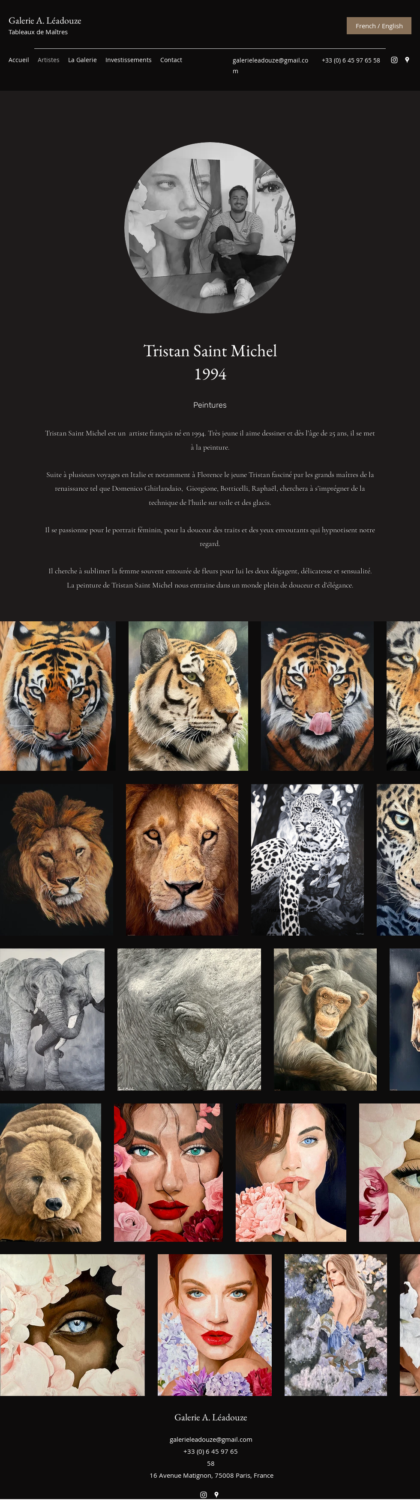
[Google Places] (407, 60)
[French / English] (379, 25)
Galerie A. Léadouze (45, 20)
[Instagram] (394, 60)
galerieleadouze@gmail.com (211, 1439)
